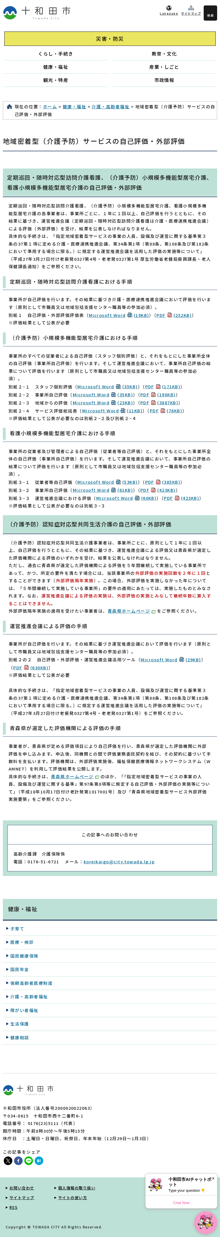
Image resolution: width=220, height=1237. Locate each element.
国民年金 (19, 969)
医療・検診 (22, 942)
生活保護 (19, 1024)
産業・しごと (164, 66)
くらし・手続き (55, 53)
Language (169, 13)
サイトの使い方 (72, 1197)
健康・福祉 (55, 66)
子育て (17, 929)
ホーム (50, 106)
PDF (174, 315)
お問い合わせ (21, 1188)
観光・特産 (55, 80)
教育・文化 (164, 53)
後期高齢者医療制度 (31, 983)
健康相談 (19, 1037)
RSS (13, 1207)
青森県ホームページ (132, 611)
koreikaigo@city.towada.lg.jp (119, 861)
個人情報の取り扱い (76, 1188)
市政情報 (164, 80)
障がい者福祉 (24, 1010)
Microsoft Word (119, 315)
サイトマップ (191, 13)
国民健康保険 (24, 956)
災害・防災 (110, 38)
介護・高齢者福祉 (110, 106)
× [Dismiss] (213, 1178)
